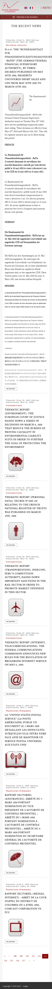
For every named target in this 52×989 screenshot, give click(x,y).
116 (17, 961)
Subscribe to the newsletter (27, 17)
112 (39, 956)
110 (27, 956)
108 (15, 956)
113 (45, 956)
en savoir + (11, 389)
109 (21, 956)
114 (5, 961)
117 (23, 961)
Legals (25, 986)
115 (11, 961)
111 (33, 956)
